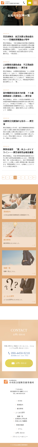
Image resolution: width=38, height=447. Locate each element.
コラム (20, 429)
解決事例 (20, 408)
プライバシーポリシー (20, 436)
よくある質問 (20, 412)
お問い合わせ (20, 433)
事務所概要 (20, 425)
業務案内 (20, 405)
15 (30, 177)
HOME (20, 401)
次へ (34, 177)
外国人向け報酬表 (21, 421)
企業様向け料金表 (21, 418)
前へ (3, 177)
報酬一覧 (20, 416)
